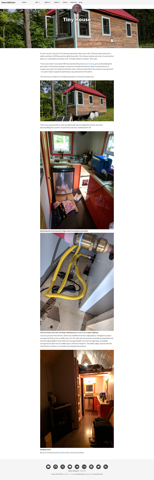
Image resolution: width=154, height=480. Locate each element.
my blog (91, 64)
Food (65, 4)
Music (47, 4)
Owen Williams (8, 4)
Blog (80, 4)
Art (36, 4)
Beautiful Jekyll (98, 474)
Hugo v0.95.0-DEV (57, 474)
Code (24, 4)
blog (60, 452)
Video (56, 4)
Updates (73, 4)
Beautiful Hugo (79, 474)
